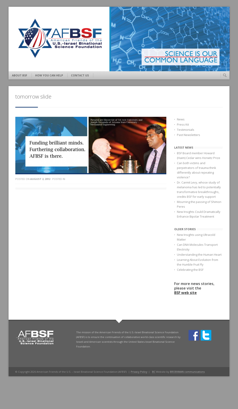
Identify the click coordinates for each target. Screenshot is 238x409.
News (181, 119)
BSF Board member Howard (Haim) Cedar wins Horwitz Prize (198, 155)
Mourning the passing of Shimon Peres (199, 204)
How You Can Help (49, 75)
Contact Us (80, 75)
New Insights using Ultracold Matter (196, 237)
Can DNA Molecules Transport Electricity (197, 247)
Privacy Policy (139, 371)
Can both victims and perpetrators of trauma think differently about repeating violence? (196, 170)
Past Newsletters (188, 135)
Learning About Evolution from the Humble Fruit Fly (197, 262)
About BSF (19, 75)
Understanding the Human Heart (199, 255)
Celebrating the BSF (190, 270)
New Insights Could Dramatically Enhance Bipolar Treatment (198, 214)
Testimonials (185, 130)
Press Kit (183, 124)
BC (153, 371)
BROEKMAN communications (187, 371)
